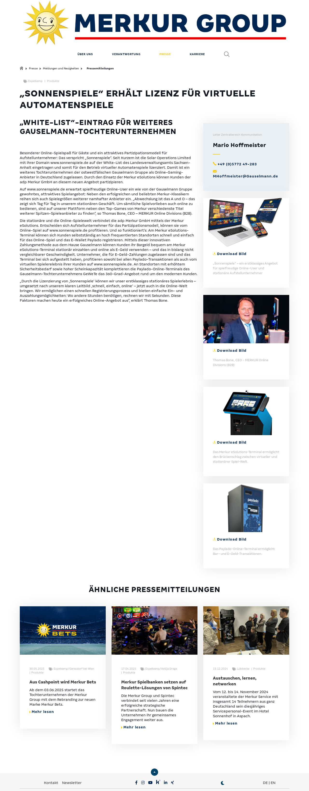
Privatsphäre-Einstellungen (56, 781)
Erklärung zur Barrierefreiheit (205, 781)
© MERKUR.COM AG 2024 (255, 781)
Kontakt (51, 761)
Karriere (197, 32)
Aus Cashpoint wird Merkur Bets (62, 660)
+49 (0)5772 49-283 (237, 143)
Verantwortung (126, 32)
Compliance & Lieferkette (155, 781)
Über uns (85, 32)
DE (265, 761)
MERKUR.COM (139, 774)
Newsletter (72, 761)
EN (273, 761)
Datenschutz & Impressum (106, 781)
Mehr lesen (41, 690)
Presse (165, 32)
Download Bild (231, 232)
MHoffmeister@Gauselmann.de (245, 155)
